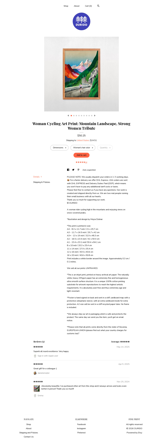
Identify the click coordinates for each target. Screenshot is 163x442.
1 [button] (71, 115)
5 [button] (81, 115)
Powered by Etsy (134, 432)
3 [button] (76, 115)
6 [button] (84, 115)
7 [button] (86, 115)
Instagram (81, 428)
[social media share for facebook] (68, 170)
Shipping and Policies (28, 432)
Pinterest (81, 432)
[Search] (98, 6)
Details (37, 176)
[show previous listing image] (68, 116)
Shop (66, 6)
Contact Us (29, 436)
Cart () (88, 6)
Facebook (81, 424)
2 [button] (73, 115)
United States (83, 140)
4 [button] (79, 115)
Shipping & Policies (41, 182)
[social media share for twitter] (73, 170)
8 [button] (89, 115)
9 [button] (91, 115)
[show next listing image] (94, 116)
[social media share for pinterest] (78, 170)
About (76, 6)
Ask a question (89, 170)
